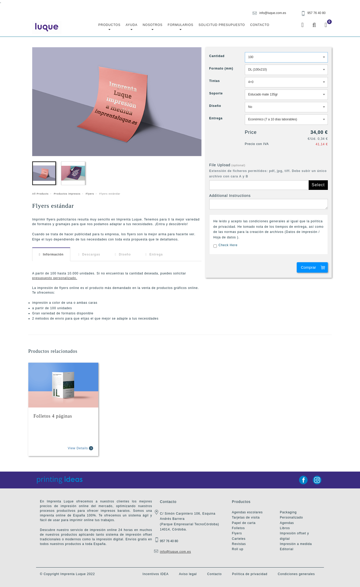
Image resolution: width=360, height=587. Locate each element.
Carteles (239, 539)
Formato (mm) (221, 68)
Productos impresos (67, 193)
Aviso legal (188, 574)
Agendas (287, 523)
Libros (285, 528)
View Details (78, 448)
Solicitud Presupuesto (222, 25)
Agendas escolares (247, 512)
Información (53, 254)
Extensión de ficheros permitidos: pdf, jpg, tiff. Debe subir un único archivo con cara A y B (268, 173)
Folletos (238, 528)
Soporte (216, 93)
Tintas (214, 81)
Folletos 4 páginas (52, 416)
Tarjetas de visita (246, 517)
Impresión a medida (296, 544)
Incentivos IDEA (156, 574)
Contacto (259, 25)
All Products (40, 193)
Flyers (90, 193)
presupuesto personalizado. (54, 278)
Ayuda (131, 26)
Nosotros (153, 26)
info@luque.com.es (175, 552)
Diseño (125, 254)
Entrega (156, 254)
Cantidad (217, 56)
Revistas (239, 544)
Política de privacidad (249, 574)
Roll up (237, 549)
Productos (109, 26)
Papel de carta (243, 523)
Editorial (286, 549)
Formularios (180, 26)
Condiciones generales (296, 574)
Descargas (91, 254)
